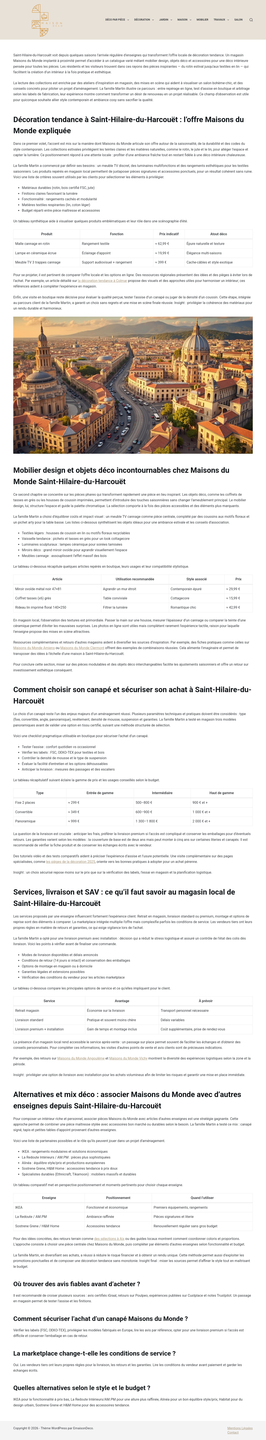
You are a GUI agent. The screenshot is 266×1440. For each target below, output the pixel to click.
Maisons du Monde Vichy (128, 1058)
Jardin (166, 19)
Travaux (222, 19)
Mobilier (202, 19)
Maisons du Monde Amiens (34, 648)
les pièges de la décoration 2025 (70, 862)
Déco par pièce (118, 19)
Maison (185, 19)
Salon (238, 19)
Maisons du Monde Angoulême (80, 1058)
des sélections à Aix (109, 1239)
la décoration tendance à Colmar (102, 281)
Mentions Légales (240, 1428)
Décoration (145, 19)
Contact (233, 1432)
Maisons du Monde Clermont (82, 648)
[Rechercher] (251, 19)
